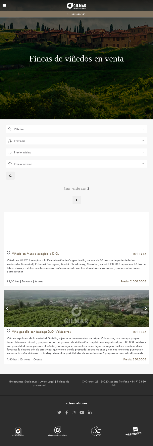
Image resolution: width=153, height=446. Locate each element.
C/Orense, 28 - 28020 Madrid (100, 381)
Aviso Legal (47, 381)
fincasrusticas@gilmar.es (23, 381)
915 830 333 (76, 14)
